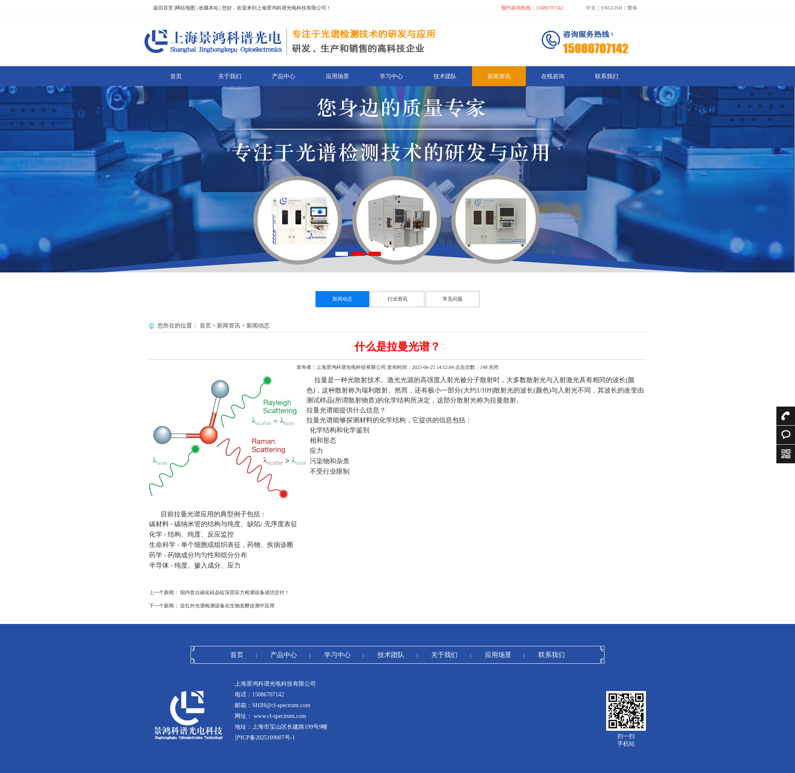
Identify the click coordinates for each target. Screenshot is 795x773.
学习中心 (337, 654)
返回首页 (163, 8)
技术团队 (391, 654)
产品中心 (283, 654)
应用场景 (498, 654)
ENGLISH (611, 8)
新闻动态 (342, 299)
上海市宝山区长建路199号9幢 (290, 727)
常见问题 (453, 299)
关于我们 (444, 654)
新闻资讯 (228, 326)
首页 (205, 326)
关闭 (494, 367)
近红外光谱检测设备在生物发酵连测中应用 (227, 606)
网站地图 (185, 8)
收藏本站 (209, 8)
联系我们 (551, 654)
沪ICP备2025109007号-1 (265, 737)
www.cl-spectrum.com (279, 716)
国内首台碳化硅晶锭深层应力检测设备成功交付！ (234, 592)
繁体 (632, 8)
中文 (591, 8)
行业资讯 (397, 299)
